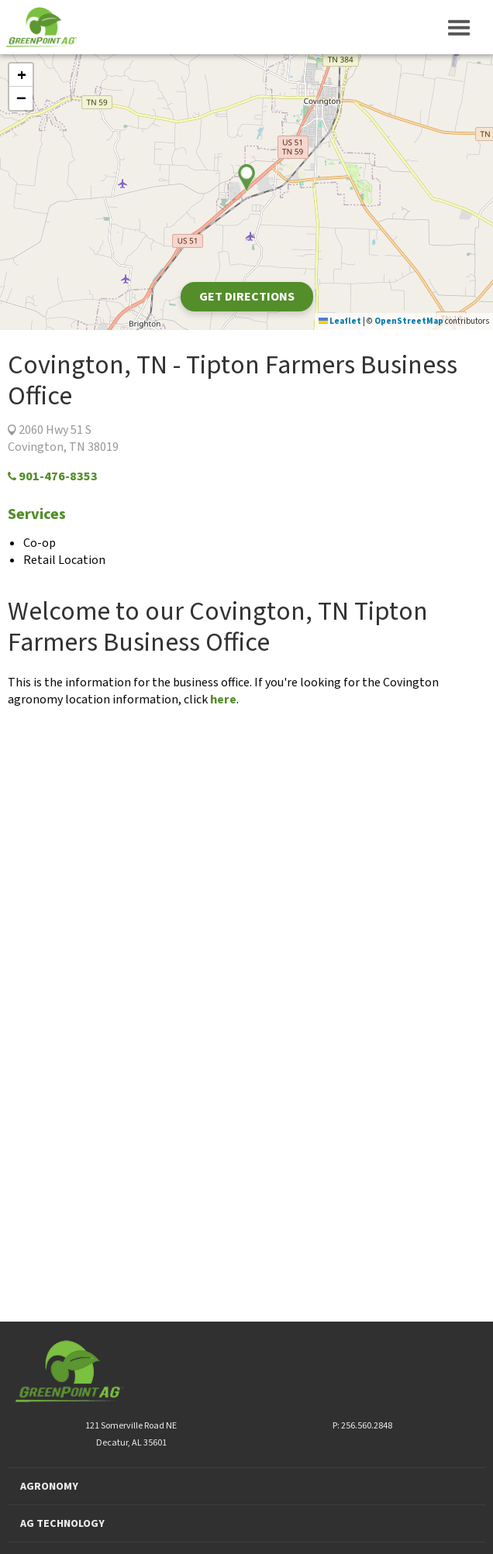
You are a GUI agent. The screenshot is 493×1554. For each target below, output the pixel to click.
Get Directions (247, 296)
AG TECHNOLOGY (62, 1524)
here (223, 699)
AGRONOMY (49, 1486)
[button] (21, 75)
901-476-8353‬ (53, 476)
